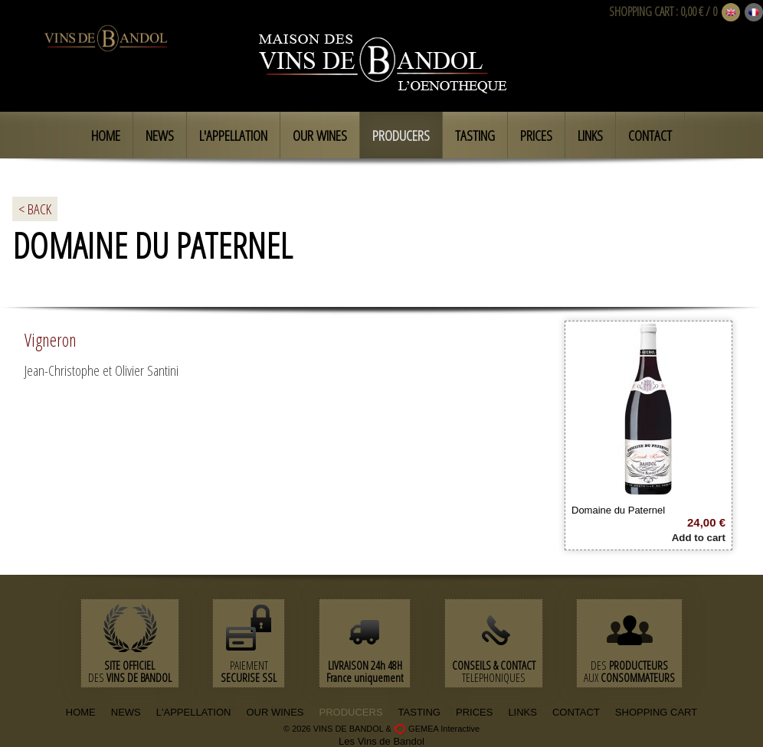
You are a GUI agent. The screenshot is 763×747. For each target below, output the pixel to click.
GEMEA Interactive (444, 728)
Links (590, 135)
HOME (81, 712)
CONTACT (576, 712)
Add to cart (698, 537)
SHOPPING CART (641, 11)
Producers (401, 135)
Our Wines (320, 135)
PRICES (474, 712)
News (160, 135)
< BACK (34, 209)
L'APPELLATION (193, 712)
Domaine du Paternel (618, 510)
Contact (650, 135)
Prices (536, 135)
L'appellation (233, 135)
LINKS (522, 712)
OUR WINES (274, 712)
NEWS (126, 712)
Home (105, 135)
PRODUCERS (351, 712)
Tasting (475, 135)
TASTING (419, 712)
